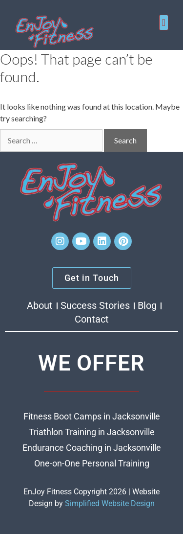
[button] (163, 22)
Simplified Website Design (110, 503)
